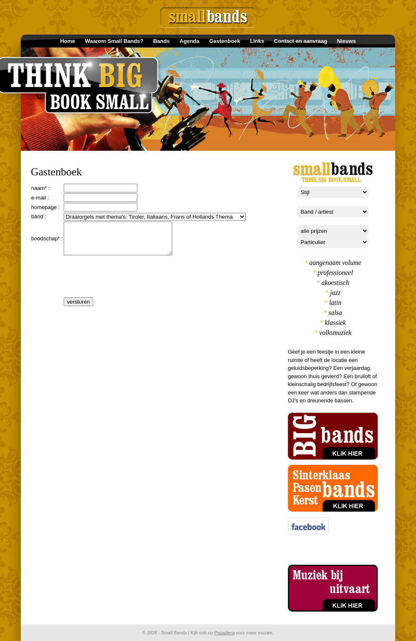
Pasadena (224, 632)
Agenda (190, 41)
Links (257, 41)
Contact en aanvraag (300, 41)
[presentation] (127, 285)
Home (67, 41)
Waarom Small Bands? (114, 41)
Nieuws (346, 41)
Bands (161, 41)
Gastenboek (224, 41)
